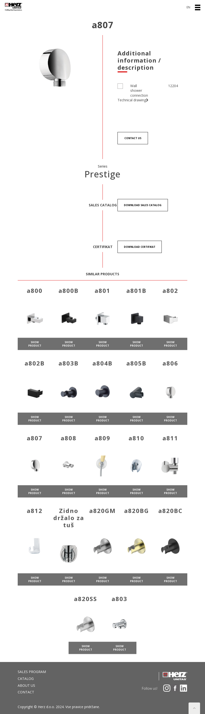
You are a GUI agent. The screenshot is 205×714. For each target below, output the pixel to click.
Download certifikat (139, 247)
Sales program (32, 671)
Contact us (132, 138)
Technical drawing (132, 100)
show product (34, 350)
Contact (26, 692)
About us (26, 685)
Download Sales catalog (142, 205)
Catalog (26, 678)
